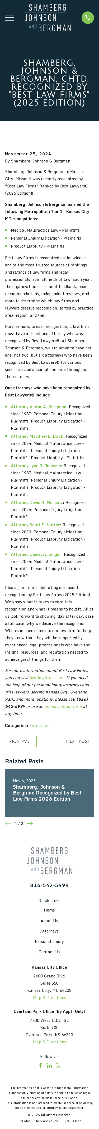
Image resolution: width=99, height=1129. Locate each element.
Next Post (78, 741)
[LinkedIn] (49, 1065)
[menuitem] (24, 1121)
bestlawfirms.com (46, 677)
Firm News (39, 725)
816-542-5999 (49, 885)
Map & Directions (49, 997)
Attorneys (49, 931)
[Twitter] (58, 1065)
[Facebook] (40, 1065)
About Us (49, 920)
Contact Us (49, 951)
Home (49, 910)
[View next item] (30, 824)
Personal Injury (49, 941)
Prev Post (20, 741)
